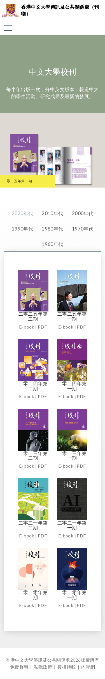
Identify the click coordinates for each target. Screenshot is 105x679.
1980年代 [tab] (52, 237)
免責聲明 (19, 666)
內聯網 (88, 666)
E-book (26, 326)
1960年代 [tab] (52, 252)
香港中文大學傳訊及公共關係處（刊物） (60, 10)
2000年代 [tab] (82, 221)
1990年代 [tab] (22, 237)
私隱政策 (43, 666)
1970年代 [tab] (82, 237)
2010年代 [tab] (52, 221)
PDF (42, 326)
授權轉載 (66, 666)
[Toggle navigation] (8, 27)
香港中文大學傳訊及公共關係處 (38, 659)
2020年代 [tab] (22, 221)
